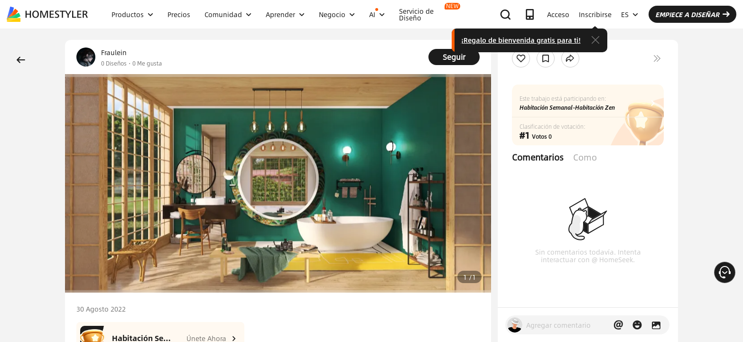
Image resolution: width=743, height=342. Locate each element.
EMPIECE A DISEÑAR (692, 14)
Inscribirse (595, 14)
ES (629, 14)
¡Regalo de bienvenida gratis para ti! (521, 40)
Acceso (558, 14)
